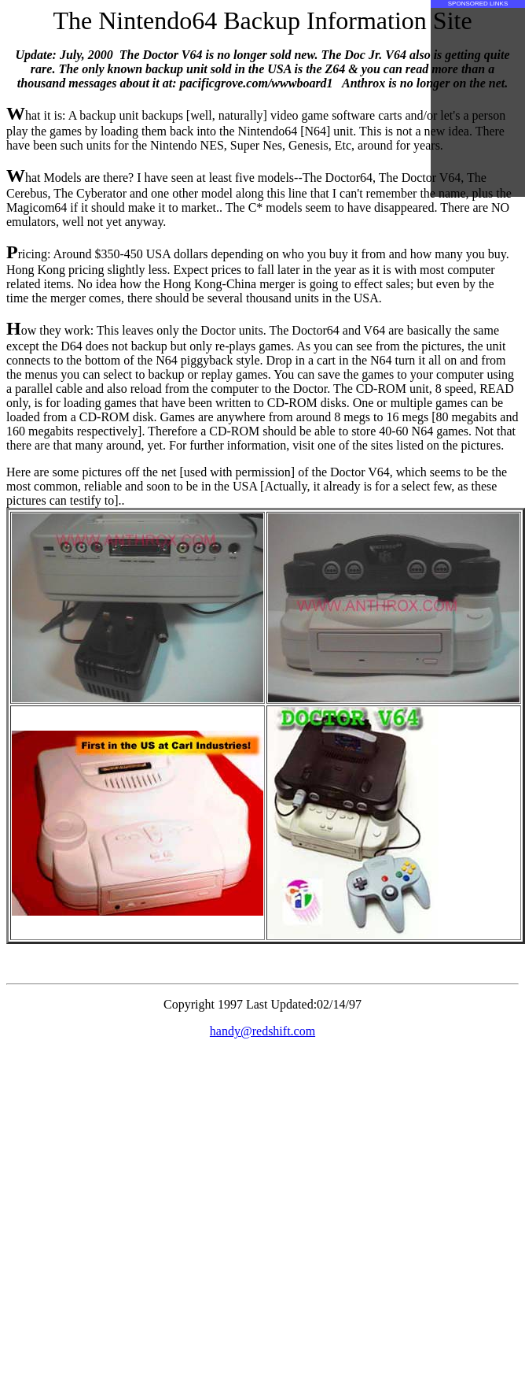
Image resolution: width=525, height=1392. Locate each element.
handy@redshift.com (262, 1031)
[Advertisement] (478, 102)
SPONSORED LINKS (478, 3)
